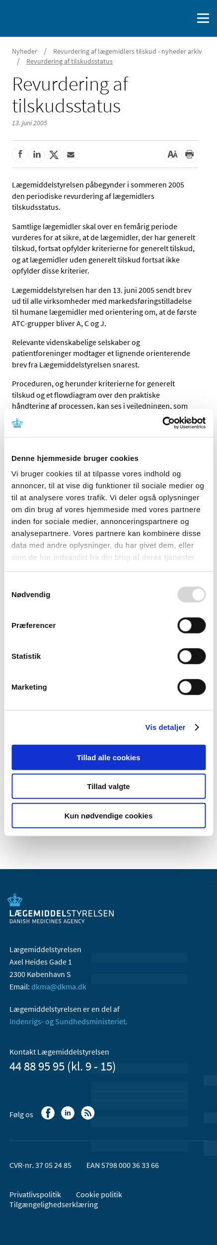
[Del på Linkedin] (37, 155)
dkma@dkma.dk (58, 986)
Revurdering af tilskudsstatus (69, 61)
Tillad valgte (108, 786)
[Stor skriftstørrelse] (172, 155)
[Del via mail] (70, 155)
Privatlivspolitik (35, 1194)
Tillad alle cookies (108, 757)
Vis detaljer (165, 727)
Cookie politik (99, 1194)
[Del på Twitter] (54, 155)
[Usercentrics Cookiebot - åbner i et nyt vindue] (162, 423)
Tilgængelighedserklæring (53, 1204)
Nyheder (24, 51)
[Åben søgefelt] (183, 18)
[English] (159, 18)
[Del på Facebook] (20, 155)
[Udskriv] (189, 155)
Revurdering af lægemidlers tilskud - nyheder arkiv (127, 51)
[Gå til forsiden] (49, 17)
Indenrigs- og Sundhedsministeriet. (68, 1021)
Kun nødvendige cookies (109, 815)
